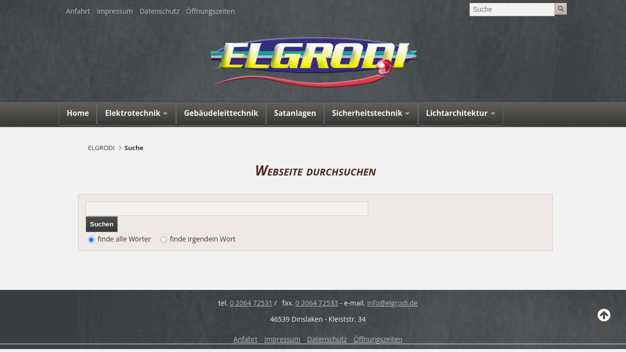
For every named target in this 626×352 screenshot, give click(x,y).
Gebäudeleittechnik (221, 113)
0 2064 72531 (251, 303)
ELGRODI (101, 147)
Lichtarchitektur (457, 113)
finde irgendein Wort (202, 238)
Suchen (101, 224)
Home (78, 113)
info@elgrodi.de (392, 303)
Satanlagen (295, 113)
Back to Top (604, 322)
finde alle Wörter (124, 238)
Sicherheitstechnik (367, 113)
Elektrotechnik (132, 113)
